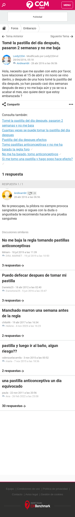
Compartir (13, 104)
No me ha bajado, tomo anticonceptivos (30, 154)
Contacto (17, 494)
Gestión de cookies (52, 494)
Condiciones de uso (28, 488)
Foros (14, 28)
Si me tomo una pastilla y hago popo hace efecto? (37, 159)
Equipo (10, 488)
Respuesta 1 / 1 (12, 184)
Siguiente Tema (59, 36)
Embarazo (29, 28)
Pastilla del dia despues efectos (24, 140)
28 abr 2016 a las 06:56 (44, 63)
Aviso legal (31, 494)
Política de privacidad (55, 488)
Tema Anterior (14, 36)
